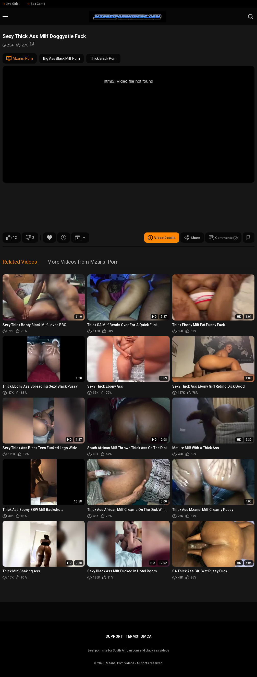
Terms (132, 636)
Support (114, 636)
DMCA (146, 636)
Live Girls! (11, 4)
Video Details (159, 237)
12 (11, 237)
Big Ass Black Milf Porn (61, 58)
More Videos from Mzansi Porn (82, 262)
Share (190, 237)
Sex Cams (36, 4)
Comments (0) (222, 237)
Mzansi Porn (19, 58)
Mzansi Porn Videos (120, 663)
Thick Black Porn (103, 58)
